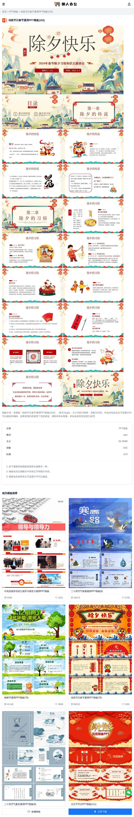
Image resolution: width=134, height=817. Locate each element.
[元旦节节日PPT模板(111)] (100, 756)
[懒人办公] (65, 4)
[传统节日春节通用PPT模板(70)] (100, 649)
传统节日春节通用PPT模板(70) (86, 697)
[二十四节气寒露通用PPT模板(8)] (100, 543)
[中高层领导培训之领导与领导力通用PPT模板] (33, 543)
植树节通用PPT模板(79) (16, 697)
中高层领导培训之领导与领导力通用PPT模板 (26, 591)
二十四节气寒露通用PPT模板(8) (87, 591)
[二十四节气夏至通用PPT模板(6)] (33, 756)
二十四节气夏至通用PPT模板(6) (20, 804)
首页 (4, 11)
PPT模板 (13, 11)
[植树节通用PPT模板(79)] (33, 649)
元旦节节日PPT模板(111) (83, 804)
